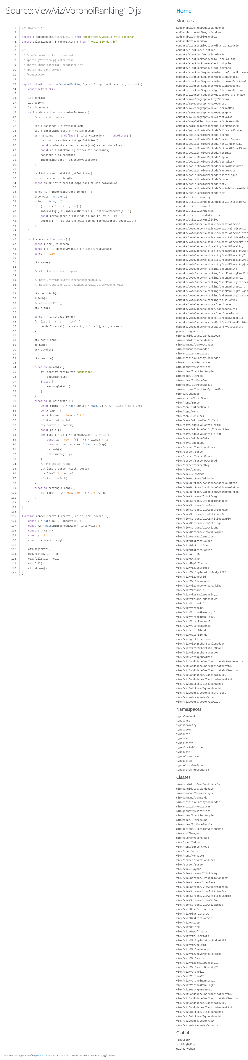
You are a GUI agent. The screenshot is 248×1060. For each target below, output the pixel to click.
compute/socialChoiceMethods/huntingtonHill (209, 144)
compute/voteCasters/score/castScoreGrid (206, 309)
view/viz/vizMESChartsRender (197, 652)
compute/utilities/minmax (195, 211)
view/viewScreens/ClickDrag (196, 496)
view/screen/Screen (190, 452)
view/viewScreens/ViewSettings (199, 523)
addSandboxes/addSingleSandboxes (200, 32)
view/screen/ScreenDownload (196, 460)
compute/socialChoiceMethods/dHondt (202, 135)
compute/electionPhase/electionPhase (203, 68)
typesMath (183, 738)
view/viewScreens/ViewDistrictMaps (202, 510)
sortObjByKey (185, 1044)
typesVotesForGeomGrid (192, 770)
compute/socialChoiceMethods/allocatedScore (209, 130)
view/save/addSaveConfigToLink (199, 425)
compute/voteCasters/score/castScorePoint (207, 313)
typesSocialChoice (189, 747)
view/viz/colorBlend (191, 630)
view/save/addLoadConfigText (197, 420)
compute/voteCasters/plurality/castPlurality (209, 246)
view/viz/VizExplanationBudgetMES (201, 572)
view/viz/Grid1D (188, 554)
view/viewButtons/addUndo (195, 478)
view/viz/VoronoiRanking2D (195, 617)
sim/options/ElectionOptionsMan (199, 389)
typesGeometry (186, 725)
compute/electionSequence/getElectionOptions (209, 90)
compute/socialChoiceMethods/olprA (202, 157)
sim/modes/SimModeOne (191, 380)
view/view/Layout (188, 469)
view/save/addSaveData (192, 438)
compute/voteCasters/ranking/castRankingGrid (209, 278)
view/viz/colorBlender (192, 635)
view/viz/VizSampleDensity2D (197, 599)
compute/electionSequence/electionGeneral (207, 77)
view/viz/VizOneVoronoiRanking (199, 585)
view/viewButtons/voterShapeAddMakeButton (207, 492)
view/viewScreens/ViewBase (195, 505)
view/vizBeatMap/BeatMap (194, 657)
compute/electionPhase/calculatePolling (206, 59)
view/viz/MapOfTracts (191, 563)
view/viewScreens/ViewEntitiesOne (201, 514)
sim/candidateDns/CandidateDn (198, 336)
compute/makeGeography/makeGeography (203, 112)
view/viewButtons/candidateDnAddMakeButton (208, 487)
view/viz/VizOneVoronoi (193, 581)
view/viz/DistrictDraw (192, 545)
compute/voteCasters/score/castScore (203, 304)
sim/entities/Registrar (193, 362)
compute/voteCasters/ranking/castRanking (206, 269)
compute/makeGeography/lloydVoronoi (202, 99)
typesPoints (184, 743)
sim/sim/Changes (188, 394)
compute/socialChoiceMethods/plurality (205, 161)
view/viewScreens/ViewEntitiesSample (203, 519)
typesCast (183, 720)
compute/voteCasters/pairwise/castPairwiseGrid (211, 228)
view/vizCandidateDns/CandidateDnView (204, 666)
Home (183, 11)
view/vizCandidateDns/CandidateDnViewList (207, 670)
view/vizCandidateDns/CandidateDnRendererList (210, 661)
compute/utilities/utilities (197, 219)
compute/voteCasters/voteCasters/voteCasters (209, 327)
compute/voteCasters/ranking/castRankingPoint (210, 286)
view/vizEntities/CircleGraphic (199, 684)
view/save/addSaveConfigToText (199, 434)
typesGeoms (184, 729)
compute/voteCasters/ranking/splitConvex (206, 300)
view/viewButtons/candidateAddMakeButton (206, 483)
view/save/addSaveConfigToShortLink (202, 429)
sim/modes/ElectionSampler (195, 371)
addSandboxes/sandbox (191, 41)
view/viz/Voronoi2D (190, 608)
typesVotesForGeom (189, 765)
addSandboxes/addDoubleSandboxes (200, 28)
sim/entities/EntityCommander (198, 358)
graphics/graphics (189, 331)
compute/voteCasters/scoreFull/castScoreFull (209, 318)
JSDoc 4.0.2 (41, 1055)
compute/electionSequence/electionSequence (208, 86)
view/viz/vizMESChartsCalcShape (199, 648)
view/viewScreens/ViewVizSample (199, 532)
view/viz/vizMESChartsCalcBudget (200, 643)
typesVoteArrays (188, 756)
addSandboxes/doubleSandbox (196, 36)
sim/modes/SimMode (189, 376)
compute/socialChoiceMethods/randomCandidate (209, 166)
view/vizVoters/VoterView (195, 697)
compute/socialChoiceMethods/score (202, 179)
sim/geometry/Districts (193, 367)
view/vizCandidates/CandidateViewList (204, 679)
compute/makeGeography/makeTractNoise (204, 117)
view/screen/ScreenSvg (192, 465)
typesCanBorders (188, 716)
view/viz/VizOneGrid (191, 577)
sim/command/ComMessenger (195, 344)
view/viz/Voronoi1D (190, 603)
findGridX (183, 1040)
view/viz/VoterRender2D (193, 626)
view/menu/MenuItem (190, 416)
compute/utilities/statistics (198, 215)
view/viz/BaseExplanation (195, 536)
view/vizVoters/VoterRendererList (201, 693)
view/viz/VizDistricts (192, 568)
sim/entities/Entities (192, 353)
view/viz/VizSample (190, 590)
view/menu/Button (188, 402)
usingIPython (185, 1049)
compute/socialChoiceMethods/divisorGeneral (209, 139)
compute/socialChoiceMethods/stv (200, 193)
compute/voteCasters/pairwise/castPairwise (208, 224)
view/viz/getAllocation (193, 639)
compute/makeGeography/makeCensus (201, 103)
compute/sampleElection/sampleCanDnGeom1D (207, 121)
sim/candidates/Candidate (195, 340)
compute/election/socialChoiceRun (201, 54)
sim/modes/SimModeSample (194, 385)
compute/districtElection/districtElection (208, 45)
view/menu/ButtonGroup (192, 407)
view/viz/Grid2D (188, 559)
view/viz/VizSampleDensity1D (197, 594)
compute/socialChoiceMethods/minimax (203, 153)
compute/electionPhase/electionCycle (203, 63)
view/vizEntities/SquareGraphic (199, 688)
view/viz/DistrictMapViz (194, 550)
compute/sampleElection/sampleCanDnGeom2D (207, 126)
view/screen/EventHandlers (195, 447)
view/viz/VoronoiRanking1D (195, 612)
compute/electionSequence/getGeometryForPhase (210, 95)
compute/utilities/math (193, 206)
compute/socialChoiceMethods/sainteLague (206, 175)
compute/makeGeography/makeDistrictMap (205, 108)
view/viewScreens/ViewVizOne (197, 527)
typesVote (183, 752)
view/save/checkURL (190, 443)
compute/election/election (195, 50)
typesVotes (184, 761)
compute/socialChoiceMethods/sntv (201, 184)
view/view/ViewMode (190, 474)
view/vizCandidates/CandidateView (201, 675)
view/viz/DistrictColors (194, 541)
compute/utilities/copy (193, 197)
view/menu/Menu (187, 411)
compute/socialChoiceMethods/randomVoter (206, 170)
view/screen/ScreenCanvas (195, 456)
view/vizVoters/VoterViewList (198, 702)
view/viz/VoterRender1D (193, 621)
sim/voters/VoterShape (192, 398)
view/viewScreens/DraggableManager (202, 501)
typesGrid (183, 734)
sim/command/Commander (192, 349)
